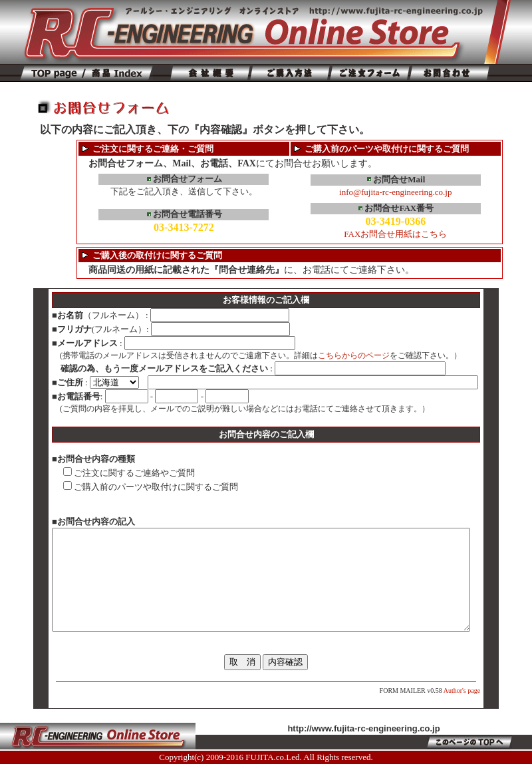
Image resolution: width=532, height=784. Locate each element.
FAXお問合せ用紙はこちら (395, 234)
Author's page (482, 710)
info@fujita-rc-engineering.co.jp (395, 192)
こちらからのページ (334, 355)
